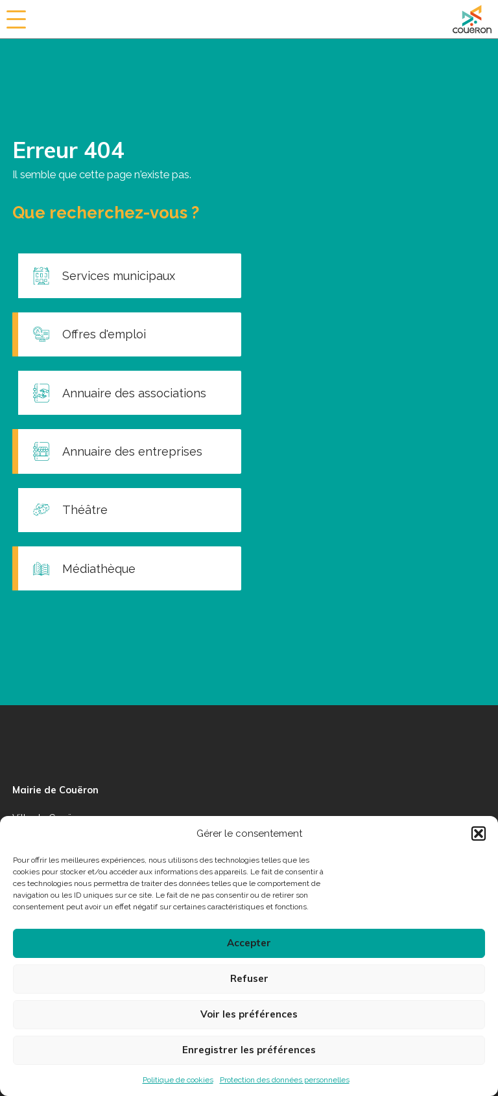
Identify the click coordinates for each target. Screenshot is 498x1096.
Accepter (249, 943)
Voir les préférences (249, 1014)
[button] (478, 833)
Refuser (249, 978)
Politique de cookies (178, 1079)
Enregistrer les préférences (249, 1050)
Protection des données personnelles (285, 1079)
